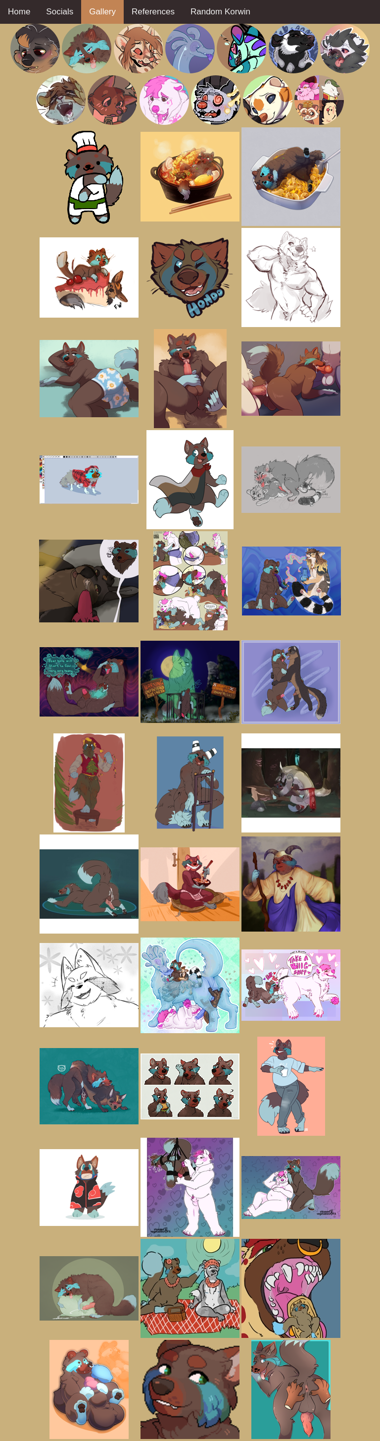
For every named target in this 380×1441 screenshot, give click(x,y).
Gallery (102, 11)
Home (19, 11)
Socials (59, 11)
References (153, 11)
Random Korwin (220, 11)
